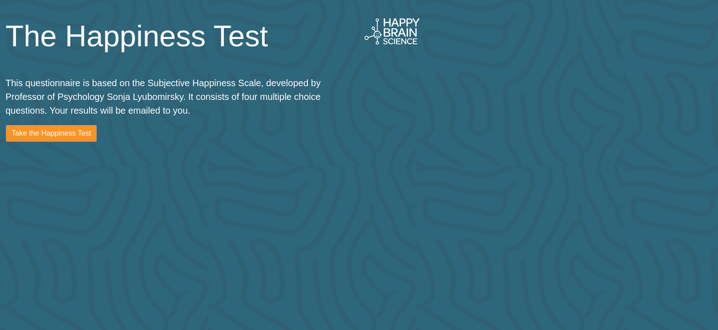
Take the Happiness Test (51, 133)
